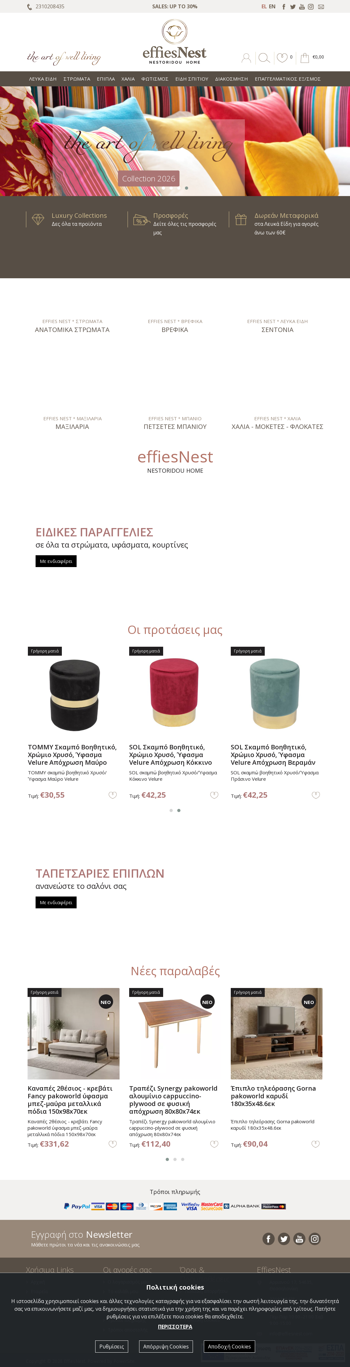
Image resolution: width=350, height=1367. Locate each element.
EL (264, 6)
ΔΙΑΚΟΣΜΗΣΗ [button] (231, 78)
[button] (282, 62)
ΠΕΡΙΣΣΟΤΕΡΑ (175, 1326)
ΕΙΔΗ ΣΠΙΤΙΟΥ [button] (191, 78)
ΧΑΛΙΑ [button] (128, 78)
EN (272, 6)
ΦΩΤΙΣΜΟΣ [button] (155, 78)
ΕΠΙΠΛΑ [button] (106, 78)
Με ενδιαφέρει (56, 561)
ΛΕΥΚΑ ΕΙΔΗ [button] (43, 78)
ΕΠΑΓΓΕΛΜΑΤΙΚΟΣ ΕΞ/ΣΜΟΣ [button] (288, 78)
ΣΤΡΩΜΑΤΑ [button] (76, 78)
